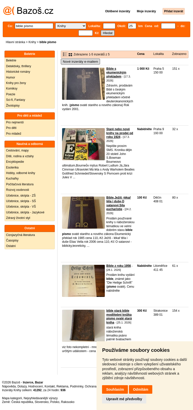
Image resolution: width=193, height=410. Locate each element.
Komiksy (11, 88)
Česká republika (22, 402)
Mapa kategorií (12, 398)
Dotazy (21, 386)
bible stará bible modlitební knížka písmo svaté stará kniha (119, 316)
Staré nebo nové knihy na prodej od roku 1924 (119, 133)
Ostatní (11, 246)
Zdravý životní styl (18, 218)
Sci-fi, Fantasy (15, 100)
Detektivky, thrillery (18, 66)
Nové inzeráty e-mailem (80, 61)
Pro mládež (13, 133)
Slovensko (42, 402)
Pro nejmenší (15, 122)
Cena (140, 54)
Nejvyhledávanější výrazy (41, 398)
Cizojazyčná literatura (20, 235)
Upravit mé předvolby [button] (124, 399)
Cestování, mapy (17, 150)
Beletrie (11, 60)
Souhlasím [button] (115, 389)
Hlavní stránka (15, 42)
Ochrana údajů (95, 386)
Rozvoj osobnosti (17, 190)
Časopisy (12, 240)
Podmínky (76, 386)
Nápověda (9, 386)
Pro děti (11, 128)
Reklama (62, 386)
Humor (10, 77)
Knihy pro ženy (16, 83)
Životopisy (13, 105)
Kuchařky (12, 178)
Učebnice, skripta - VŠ (21, 206)
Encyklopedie (15, 161)
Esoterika (12, 167)
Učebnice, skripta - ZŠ (21, 195)
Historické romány (18, 71)
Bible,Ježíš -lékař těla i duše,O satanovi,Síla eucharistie (118, 203)
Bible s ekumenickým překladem (116, 72)
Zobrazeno (179, 54)
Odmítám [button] (140, 389)
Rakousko (67, 402)
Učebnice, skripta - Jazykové (25, 212)
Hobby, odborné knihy (20, 173)
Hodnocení (35, 386)
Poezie (10, 94)
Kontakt (49, 386)
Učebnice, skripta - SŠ (21, 201)
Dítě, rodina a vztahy (20, 156)
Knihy (32, 42)
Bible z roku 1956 (118, 266)
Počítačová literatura (19, 184)
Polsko (54, 402)
